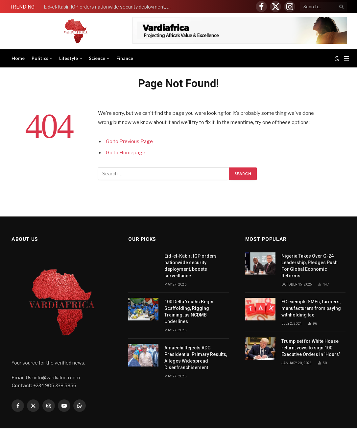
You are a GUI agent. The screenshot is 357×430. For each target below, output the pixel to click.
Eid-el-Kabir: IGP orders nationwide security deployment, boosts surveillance (109, 7)
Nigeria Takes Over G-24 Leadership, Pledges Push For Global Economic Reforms (309, 265)
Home (18, 58)
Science (97, 58)
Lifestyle (68, 58)
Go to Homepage (125, 153)
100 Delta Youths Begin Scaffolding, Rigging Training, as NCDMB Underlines (188, 311)
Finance (124, 58)
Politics (40, 58)
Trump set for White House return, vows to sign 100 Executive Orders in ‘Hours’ (311, 348)
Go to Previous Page (129, 141)
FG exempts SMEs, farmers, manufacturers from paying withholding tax (311, 308)
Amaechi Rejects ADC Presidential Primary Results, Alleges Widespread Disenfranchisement (195, 357)
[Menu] (346, 58)
